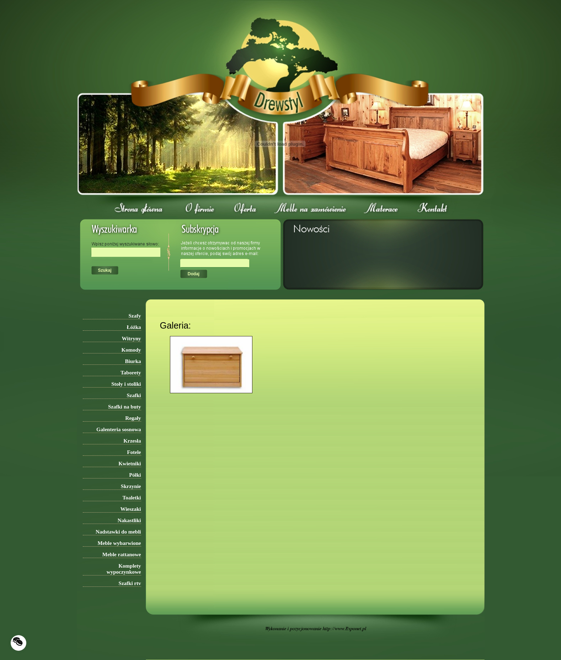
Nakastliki (129, 520)
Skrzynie (131, 486)
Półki (135, 475)
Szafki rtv (130, 583)
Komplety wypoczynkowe (124, 569)
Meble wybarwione (119, 543)
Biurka (133, 361)
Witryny (131, 338)
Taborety (131, 372)
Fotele (134, 452)
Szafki (134, 395)
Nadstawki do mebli (118, 532)
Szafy (135, 316)
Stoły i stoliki (126, 384)
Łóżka (134, 327)
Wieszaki (130, 509)
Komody (131, 350)
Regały (133, 418)
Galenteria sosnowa (118, 429)
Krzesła (132, 441)
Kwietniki (129, 463)
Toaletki (132, 498)
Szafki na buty (124, 407)
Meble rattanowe (121, 554)
